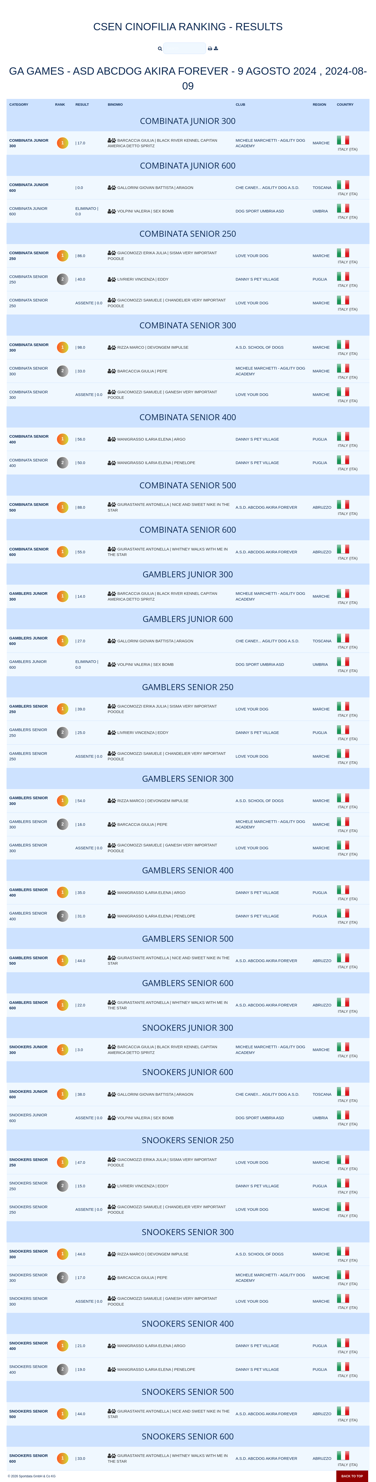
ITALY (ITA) (347, 149)
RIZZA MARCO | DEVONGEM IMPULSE (148, 347)
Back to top (352, 1476)
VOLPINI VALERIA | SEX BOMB (141, 211)
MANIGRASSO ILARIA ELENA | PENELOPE (151, 462)
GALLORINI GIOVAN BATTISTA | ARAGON (150, 187)
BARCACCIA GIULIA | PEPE (137, 371)
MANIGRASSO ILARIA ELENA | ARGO (146, 439)
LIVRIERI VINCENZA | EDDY (138, 279)
